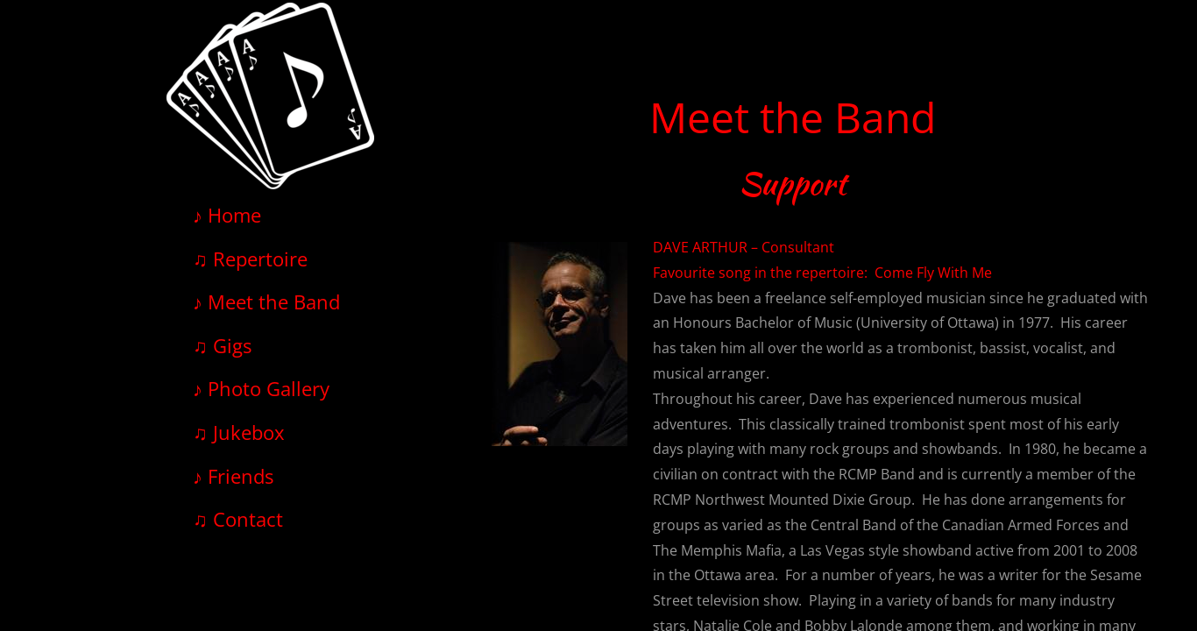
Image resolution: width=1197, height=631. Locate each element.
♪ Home (227, 215)
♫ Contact (238, 519)
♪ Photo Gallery (261, 388)
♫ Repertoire (250, 258)
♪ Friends (233, 476)
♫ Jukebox (239, 432)
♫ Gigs (222, 345)
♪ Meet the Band (266, 301)
